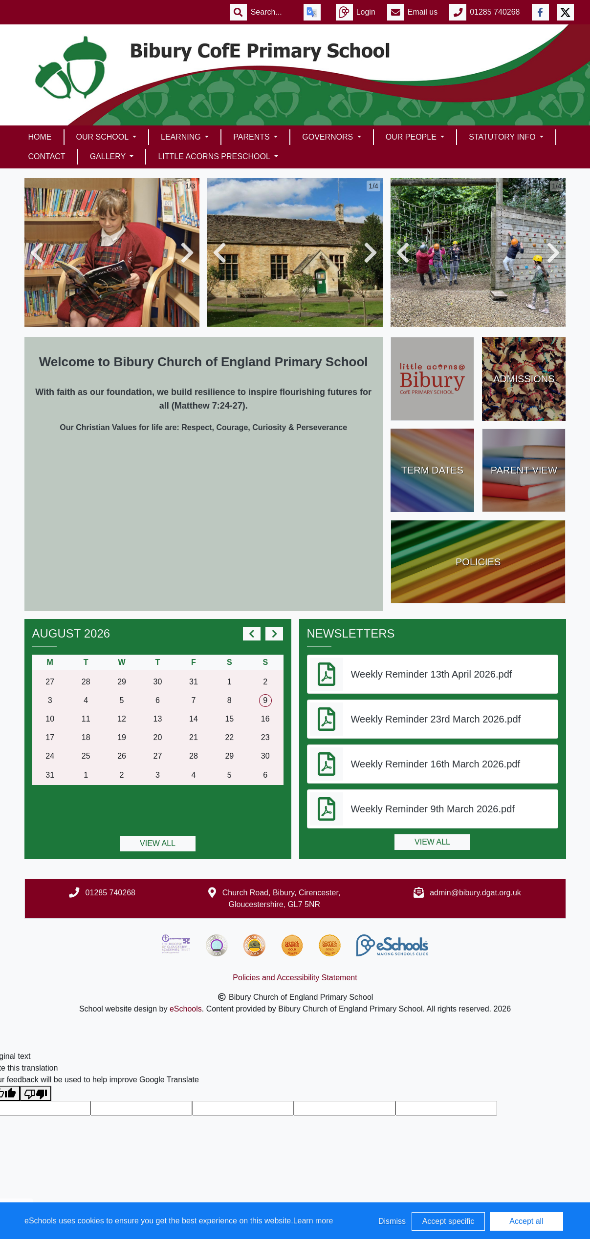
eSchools (186, 1009)
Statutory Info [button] (503, 137)
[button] (36, 252)
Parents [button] (252, 137)
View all (157, 843)
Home (40, 137)
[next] (274, 633)
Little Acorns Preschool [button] (215, 156)
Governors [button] (328, 137)
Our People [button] (412, 137)
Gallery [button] (109, 156)
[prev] (252, 633)
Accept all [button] (526, 1221)
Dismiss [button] (392, 1221)
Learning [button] (182, 137)
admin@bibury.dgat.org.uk (475, 892)
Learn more (313, 1221)
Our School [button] (103, 137)
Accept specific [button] (448, 1221)
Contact (47, 156)
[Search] (271, 12)
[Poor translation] (35, 1093)
